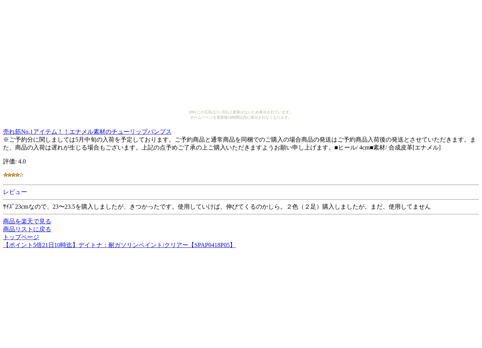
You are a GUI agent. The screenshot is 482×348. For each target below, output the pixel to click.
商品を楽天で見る (27, 221)
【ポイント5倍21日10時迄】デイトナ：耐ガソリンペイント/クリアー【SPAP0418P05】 (119, 245)
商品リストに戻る (27, 229)
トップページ (21, 237)
